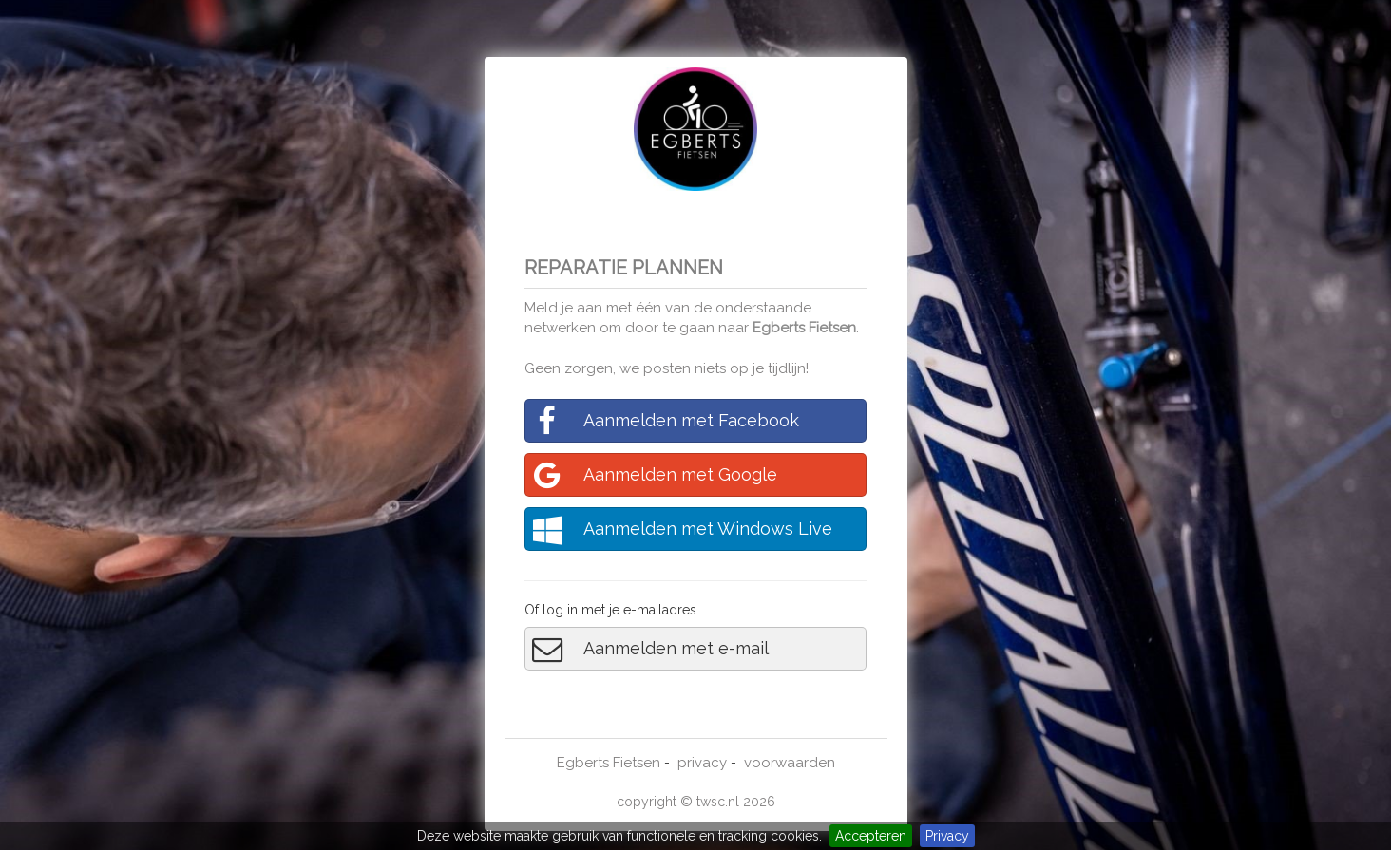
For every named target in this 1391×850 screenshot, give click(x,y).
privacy (702, 762)
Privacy (947, 835)
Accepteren (870, 835)
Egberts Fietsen (804, 327)
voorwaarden (789, 762)
